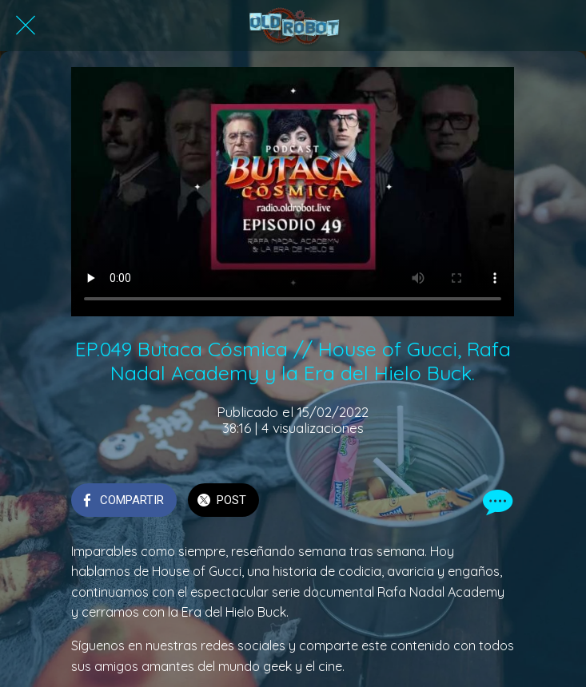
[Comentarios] (495, 501)
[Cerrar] (25, 25)
